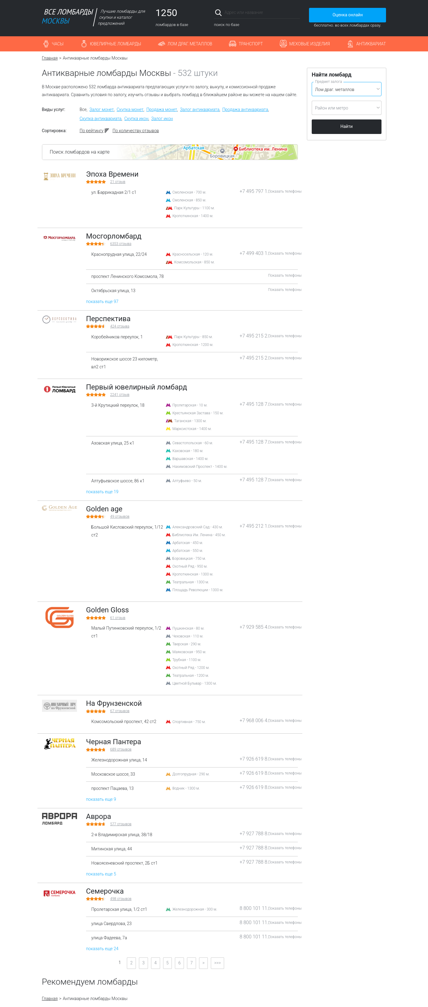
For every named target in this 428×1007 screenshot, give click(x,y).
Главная (50, 58)
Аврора (98, 816)
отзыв (117, 182)
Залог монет (101, 109)
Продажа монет (161, 109)
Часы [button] (58, 43)
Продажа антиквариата (245, 109)
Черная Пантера (113, 741)
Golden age (104, 509)
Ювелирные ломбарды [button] (115, 43)
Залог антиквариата (199, 109)
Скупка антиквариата (101, 118)
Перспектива (108, 318)
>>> (217, 962)
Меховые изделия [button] (309, 43)
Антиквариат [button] (371, 43)
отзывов (120, 516)
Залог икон (162, 118)
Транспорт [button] (251, 43)
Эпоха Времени (112, 174)
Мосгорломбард (114, 236)
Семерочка (105, 891)
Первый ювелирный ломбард (136, 387)
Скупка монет (130, 109)
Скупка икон (136, 118)
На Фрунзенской (114, 703)
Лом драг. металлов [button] (190, 43)
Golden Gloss (107, 610)
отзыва (120, 244)
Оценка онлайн (348, 14)
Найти (346, 126)
